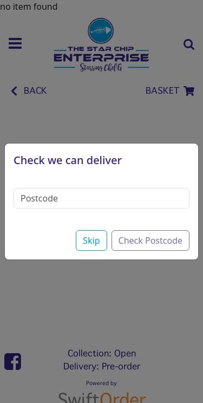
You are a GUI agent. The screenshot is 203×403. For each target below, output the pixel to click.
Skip (91, 240)
